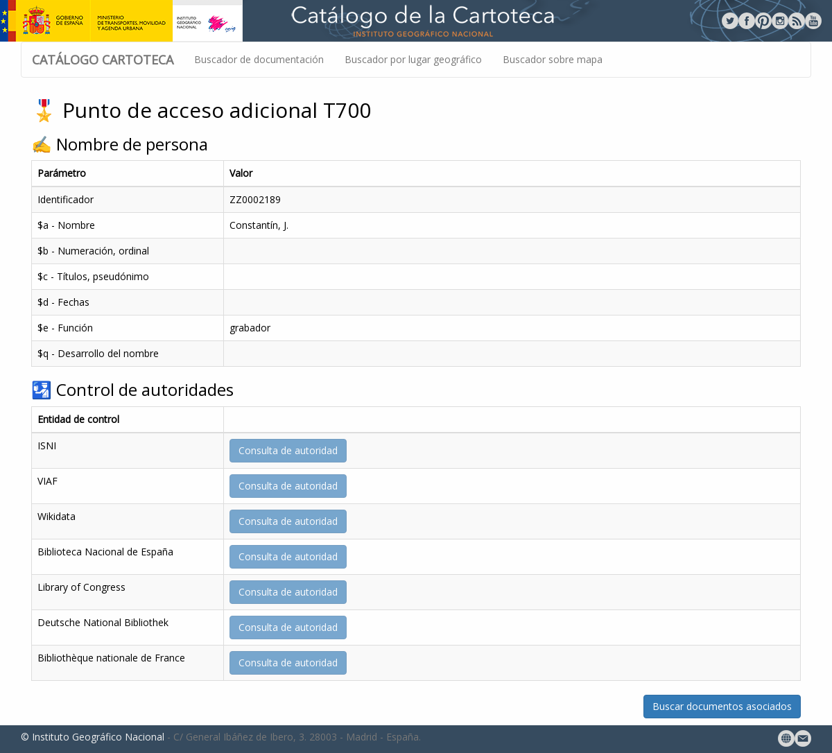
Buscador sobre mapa (553, 59)
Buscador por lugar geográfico (413, 59)
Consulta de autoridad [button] (288, 450)
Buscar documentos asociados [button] (722, 706)
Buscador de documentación (259, 59)
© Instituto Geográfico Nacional (92, 736)
